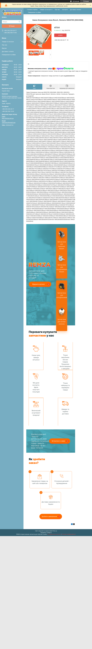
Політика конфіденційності (69, 506)
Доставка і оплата (8, 51)
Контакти (65, 9)
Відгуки (4, 48)
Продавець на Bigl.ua (46, 504)
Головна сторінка (32, 9)
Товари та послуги (8, 41)
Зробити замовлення (49, 489)
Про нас (4, 45)
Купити (60, 35)
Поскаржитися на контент (54, 506)
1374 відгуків (75, 1)
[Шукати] (19, 21)
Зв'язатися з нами (58, 413)
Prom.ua (55, 503)
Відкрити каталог (38, 284)
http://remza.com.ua (8, 118)
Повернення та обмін (9, 54)
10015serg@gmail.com (8, 122)
